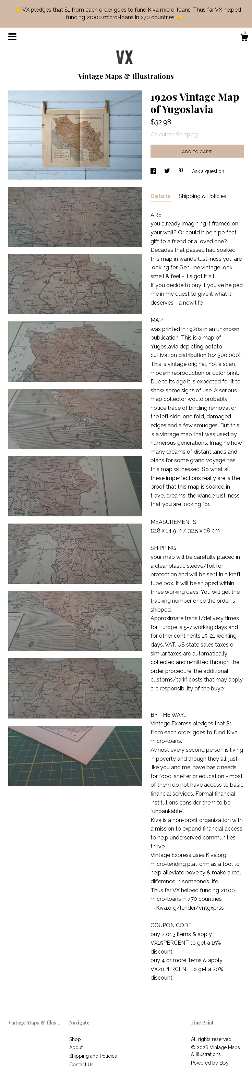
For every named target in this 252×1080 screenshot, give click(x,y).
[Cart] (244, 38)
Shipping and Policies (93, 1056)
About (76, 1047)
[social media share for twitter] (167, 171)
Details (161, 196)
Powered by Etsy (210, 1063)
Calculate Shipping (174, 134)
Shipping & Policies (202, 196)
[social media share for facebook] (154, 171)
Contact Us (81, 1064)
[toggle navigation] (12, 36)
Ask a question (208, 171)
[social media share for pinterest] (181, 171)
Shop (75, 1039)
